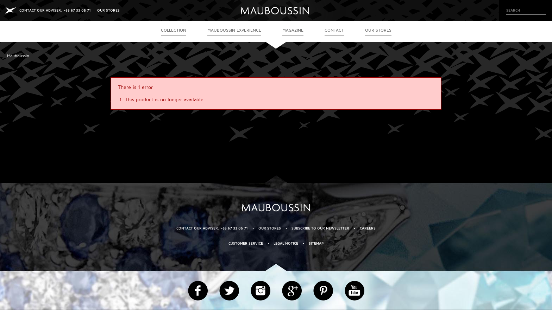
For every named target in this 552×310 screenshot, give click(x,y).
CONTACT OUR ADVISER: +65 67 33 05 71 (55, 10)
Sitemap (316, 243)
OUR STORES (108, 10)
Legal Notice (286, 243)
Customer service (245, 243)
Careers (368, 228)
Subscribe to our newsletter (320, 228)
